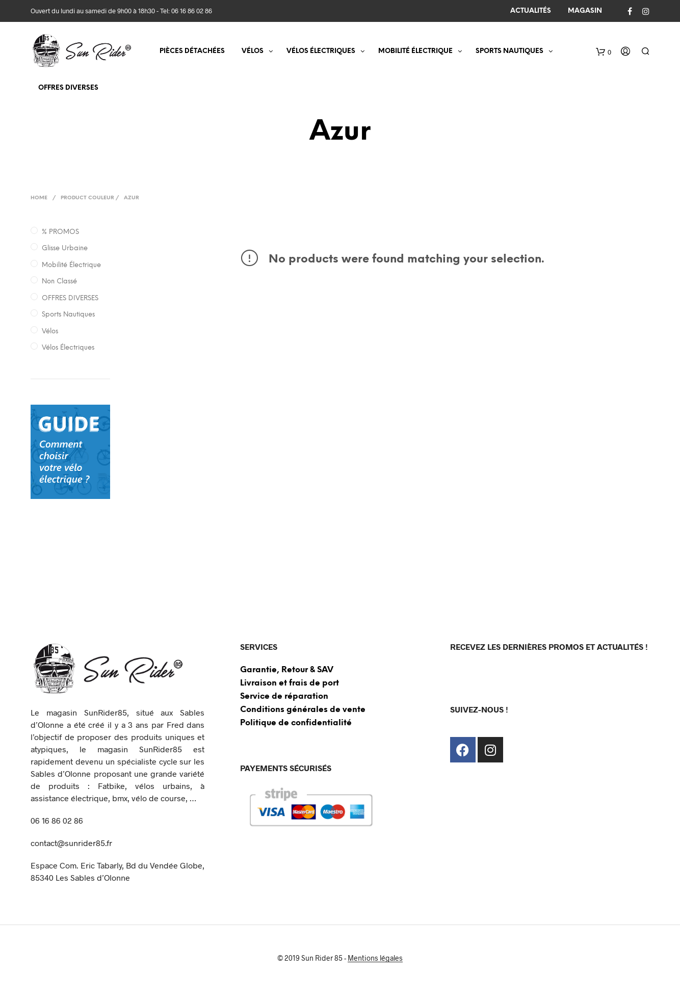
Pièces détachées (192, 51)
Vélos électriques (68, 348)
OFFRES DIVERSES (68, 88)
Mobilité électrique (71, 265)
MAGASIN (585, 11)
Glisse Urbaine (65, 248)
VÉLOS (253, 51)
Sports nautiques (68, 314)
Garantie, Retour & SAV (286, 670)
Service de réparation (284, 696)
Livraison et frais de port (289, 683)
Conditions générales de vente (302, 709)
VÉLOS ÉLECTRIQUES (320, 51)
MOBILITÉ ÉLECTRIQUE (415, 51)
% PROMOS (60, 232)
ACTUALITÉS (530, 11)
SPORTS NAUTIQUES (509, 51)
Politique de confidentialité (296, 723)
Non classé (59, 281)
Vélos (50, 331)
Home (39, 198)
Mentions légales (375, 958)
